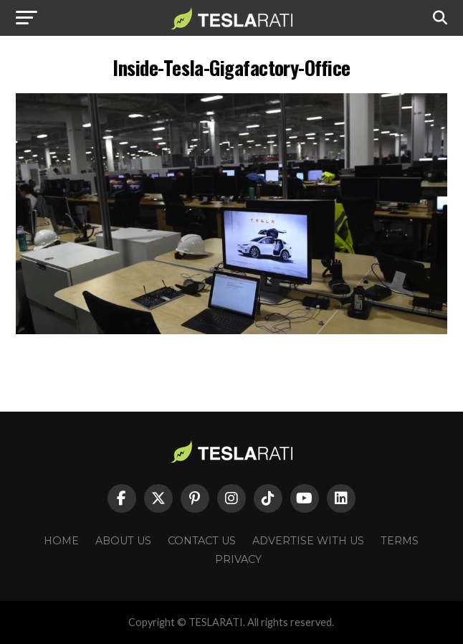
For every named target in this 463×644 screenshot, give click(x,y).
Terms (400, 540)
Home (61, 540)
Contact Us (202, 540)
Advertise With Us (308, 540)
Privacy (238, 559)
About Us (123, 540)
